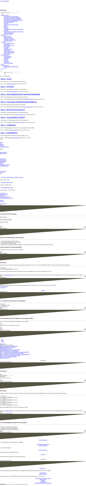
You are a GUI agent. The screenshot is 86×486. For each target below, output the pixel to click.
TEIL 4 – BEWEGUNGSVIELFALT (13, 110)
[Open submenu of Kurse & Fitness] (8, 55)
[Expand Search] (1, 71)
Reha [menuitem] (2, 342)
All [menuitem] (2, 339)
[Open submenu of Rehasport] (6, 35)
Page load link (4, 203)
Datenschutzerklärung (8, 275)
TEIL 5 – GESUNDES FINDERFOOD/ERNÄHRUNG (19, 102)
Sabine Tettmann (10, 83)
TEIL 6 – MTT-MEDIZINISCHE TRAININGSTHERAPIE (20, 94)
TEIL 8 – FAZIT (6, 79)
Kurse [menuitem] (2, 341)
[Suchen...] (12, 12)
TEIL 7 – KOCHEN (7, 86)
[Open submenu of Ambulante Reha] (8, 15)
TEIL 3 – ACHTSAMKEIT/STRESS (13, 117)
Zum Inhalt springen (5, 1)
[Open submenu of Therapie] (5, 42)
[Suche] (2, 14)
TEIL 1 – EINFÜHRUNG (9, 133)
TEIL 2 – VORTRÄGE (8, 125)
